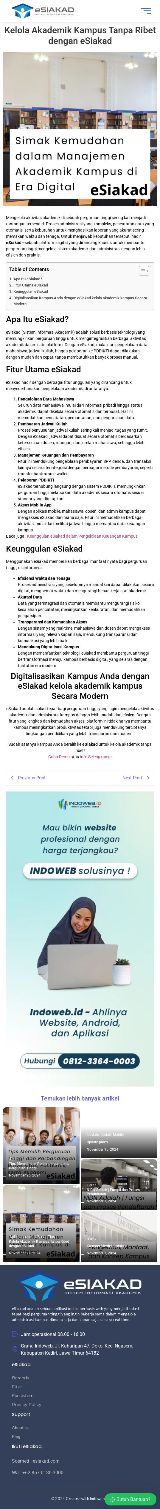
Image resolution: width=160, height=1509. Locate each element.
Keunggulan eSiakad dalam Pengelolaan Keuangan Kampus (82, 536)
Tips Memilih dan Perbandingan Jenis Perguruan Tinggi (39, 1166)
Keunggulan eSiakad (30, 291)
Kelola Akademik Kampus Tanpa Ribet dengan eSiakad (39, 1243)
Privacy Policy (26, 1404)
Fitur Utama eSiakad (30, 285)
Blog (16, 1436)
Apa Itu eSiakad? (27, 279)
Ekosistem (23, 1395)
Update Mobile (112, 1135)
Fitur (17, 1386)
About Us (20, 1427)
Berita (42, 1237)
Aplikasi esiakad (23, 1237)
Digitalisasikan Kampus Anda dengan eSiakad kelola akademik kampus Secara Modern (80, 301)
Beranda (20, 1377)
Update (93, 1135)
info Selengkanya (96, 756)
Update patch (97, 1142)
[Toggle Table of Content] (141, 271)
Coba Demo (59, 756)
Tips (13, 1159)
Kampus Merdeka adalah (106, 1246)
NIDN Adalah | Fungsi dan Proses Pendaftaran (113, 1192)
